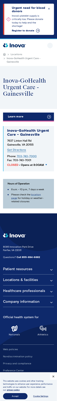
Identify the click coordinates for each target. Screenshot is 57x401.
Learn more (15, 116)
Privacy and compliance (17, 363)
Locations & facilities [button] (20, 279)
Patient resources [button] (17, 269)
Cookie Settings (40, 397)
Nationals (14, 330)
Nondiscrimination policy (18, 356)
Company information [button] (21, 301)
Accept (15, 397)
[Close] (53, 377)
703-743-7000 (27, 156)
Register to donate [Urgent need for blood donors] (23, 30)
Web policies (10, 349)
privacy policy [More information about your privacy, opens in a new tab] (13, 391)
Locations (16, 54)
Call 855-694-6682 (28, 257)
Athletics (43, 330)
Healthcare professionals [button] (24, 290)
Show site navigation (50, 45)
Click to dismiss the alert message (49, 9)
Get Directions (16, 150)
